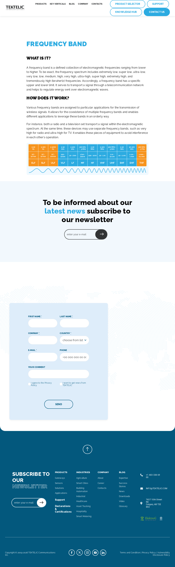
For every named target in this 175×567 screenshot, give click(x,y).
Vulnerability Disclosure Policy (161, 553)
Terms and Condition (130, 552)
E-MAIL (32, 350)
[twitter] (79, 552)
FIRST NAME (35, 316)
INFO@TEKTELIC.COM (156, 488)
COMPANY (34, 333)
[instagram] (87, 553)
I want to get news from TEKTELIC (74, 384)
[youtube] (95, 553)
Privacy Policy (149, 552)
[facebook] (72, 553)
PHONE (63, 350)
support (60, 499)
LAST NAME (66, 316)
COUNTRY (65, 333)
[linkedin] (103, 553)
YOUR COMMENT (36, 367)
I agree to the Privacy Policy (41, 384)
